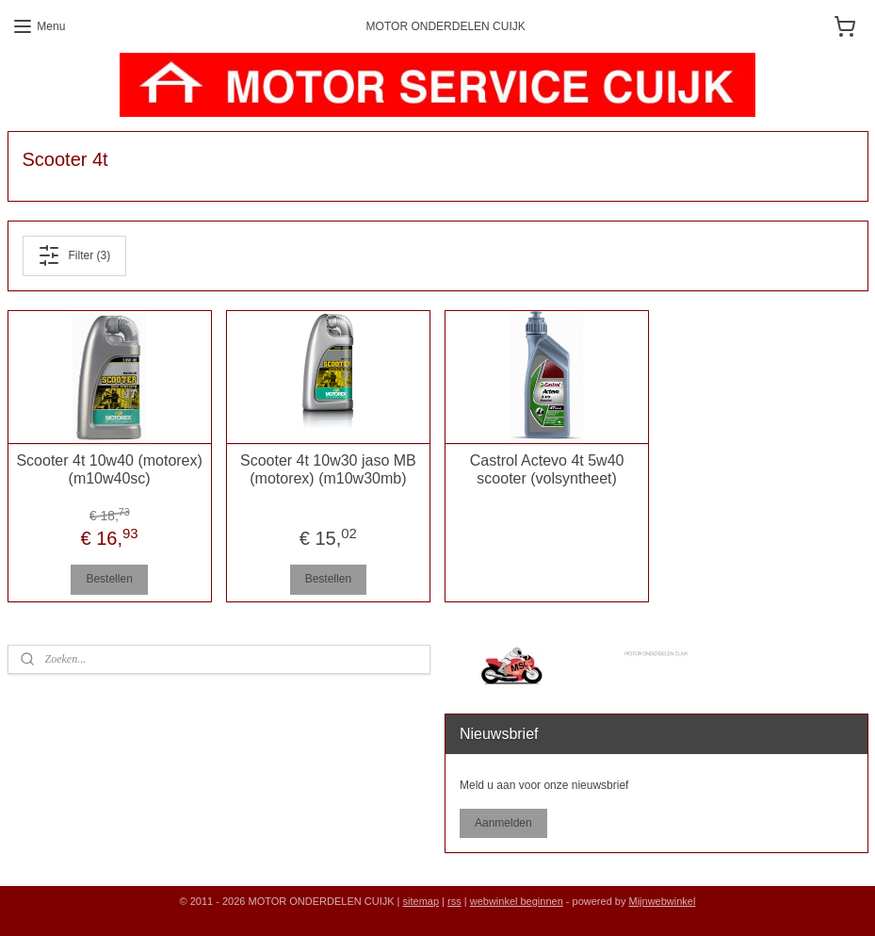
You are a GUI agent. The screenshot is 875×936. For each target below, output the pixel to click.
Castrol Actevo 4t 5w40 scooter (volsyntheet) (547, 468)
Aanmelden (503, 822)
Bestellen (109, 578)
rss (454, 901)
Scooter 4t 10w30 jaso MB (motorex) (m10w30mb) (328, 468)
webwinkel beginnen (516, 901)
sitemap (421, 901)
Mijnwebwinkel (661, 901)
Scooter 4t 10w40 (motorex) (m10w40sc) (109, 468)
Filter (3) (74, 255)
